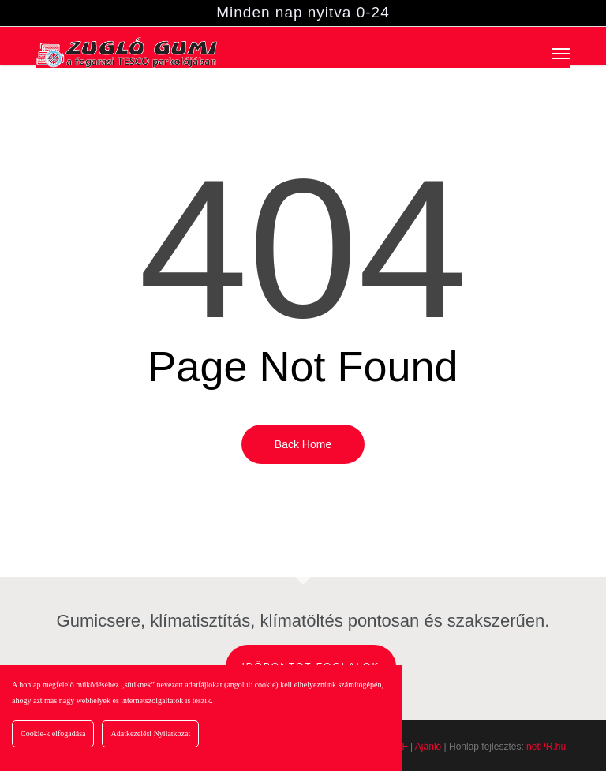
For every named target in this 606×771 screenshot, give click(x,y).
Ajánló (428, 746)
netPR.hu (546, 746)
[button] (561, 53)
